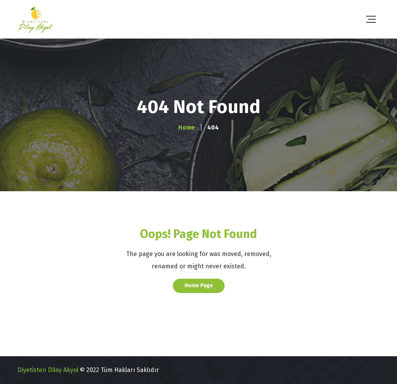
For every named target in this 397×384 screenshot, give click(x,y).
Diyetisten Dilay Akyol (47, 370)
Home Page (198, 285)
